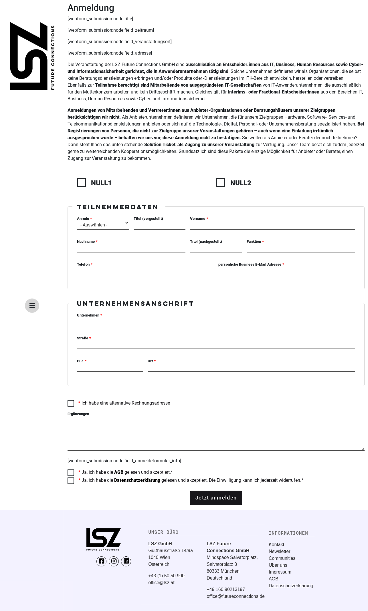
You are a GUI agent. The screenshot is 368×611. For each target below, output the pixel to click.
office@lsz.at (161, 582)
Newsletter (279, 551)
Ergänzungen (78, 414)
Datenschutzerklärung (137, 480)
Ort (150, 361)
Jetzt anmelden (216, 498)
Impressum (280, 572)
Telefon (83, 264)
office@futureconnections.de (236, 596)
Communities (282, 558)
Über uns (278, 565)
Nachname (86, 241)
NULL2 (240, 183)
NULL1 (101, 183)
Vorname (197, 218)
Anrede (83, 218)
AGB (118, 472)
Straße (82, 338)
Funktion (254, 241)
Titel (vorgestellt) (148, 218)
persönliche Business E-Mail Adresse (249, 264)
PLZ (80, 361)
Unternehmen (88, 315)
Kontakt (276, 544)
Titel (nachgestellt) (206, 241)
